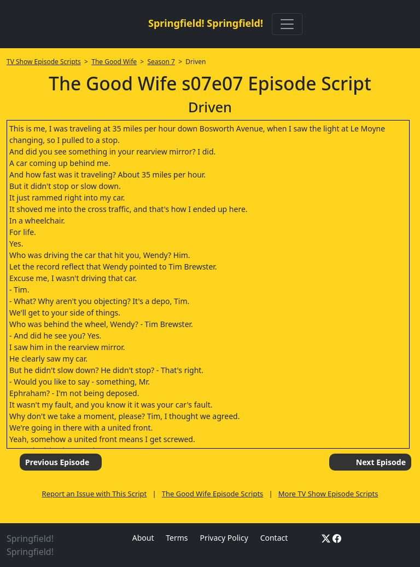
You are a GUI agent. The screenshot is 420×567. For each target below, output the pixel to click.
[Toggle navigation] (287, 24)
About (143, 537)
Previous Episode (57, 462)
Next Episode (381, 462)
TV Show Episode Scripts (44, 61)
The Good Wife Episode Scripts (213, 494)
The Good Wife (114, 61)
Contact (274, 537)
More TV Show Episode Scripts (328, 494)
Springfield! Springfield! (205, 23)
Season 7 (161, 61)
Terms (177, 537)
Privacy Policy (224, 537)
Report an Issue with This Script (94, 494)
